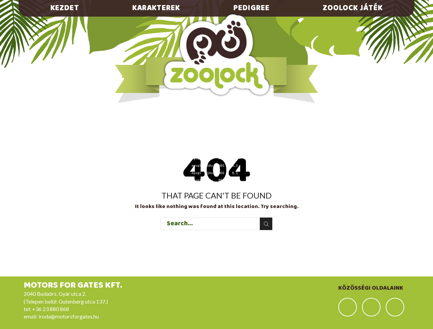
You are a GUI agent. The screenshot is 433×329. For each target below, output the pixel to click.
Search (266, 224)
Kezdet (64, 8)
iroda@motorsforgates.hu (69, 316)
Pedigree (251, 8)
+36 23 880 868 (50, 309)
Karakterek (156, 8)
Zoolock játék (353, 8)
